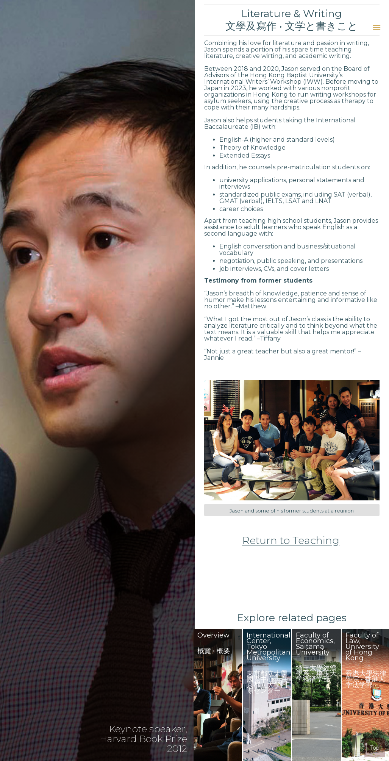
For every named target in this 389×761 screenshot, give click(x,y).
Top (375, 747)
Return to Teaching (290, 540)
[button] (376, 27)
